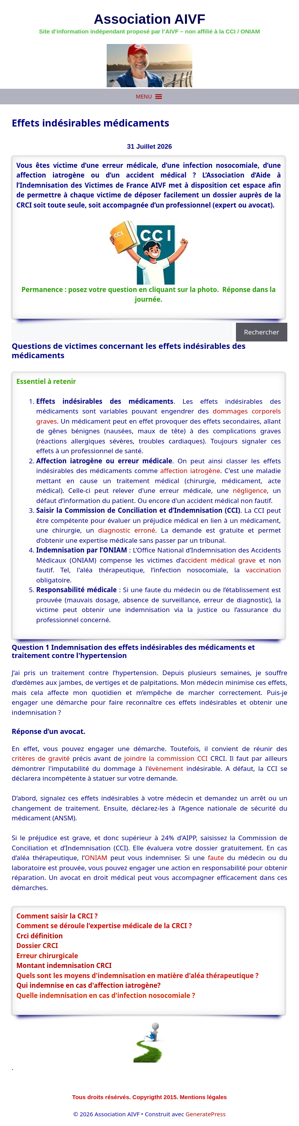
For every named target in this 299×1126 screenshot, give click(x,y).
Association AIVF (150, 18)
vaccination (263, 569)
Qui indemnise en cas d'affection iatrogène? (88, 985)
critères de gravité (41, 758)
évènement (165, 768)
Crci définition (39, 935)
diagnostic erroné (126, 530)
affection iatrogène (190, 470)
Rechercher (261, 331)
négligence (250, 490)
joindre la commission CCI (166, 758)
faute (217, 857)
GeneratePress (206, 1114)
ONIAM (95, 857)
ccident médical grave (220, 560)
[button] (144, 96)
